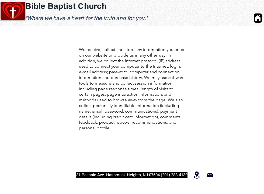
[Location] (196, 175)
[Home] (258, 18)
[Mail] (210, 175)
